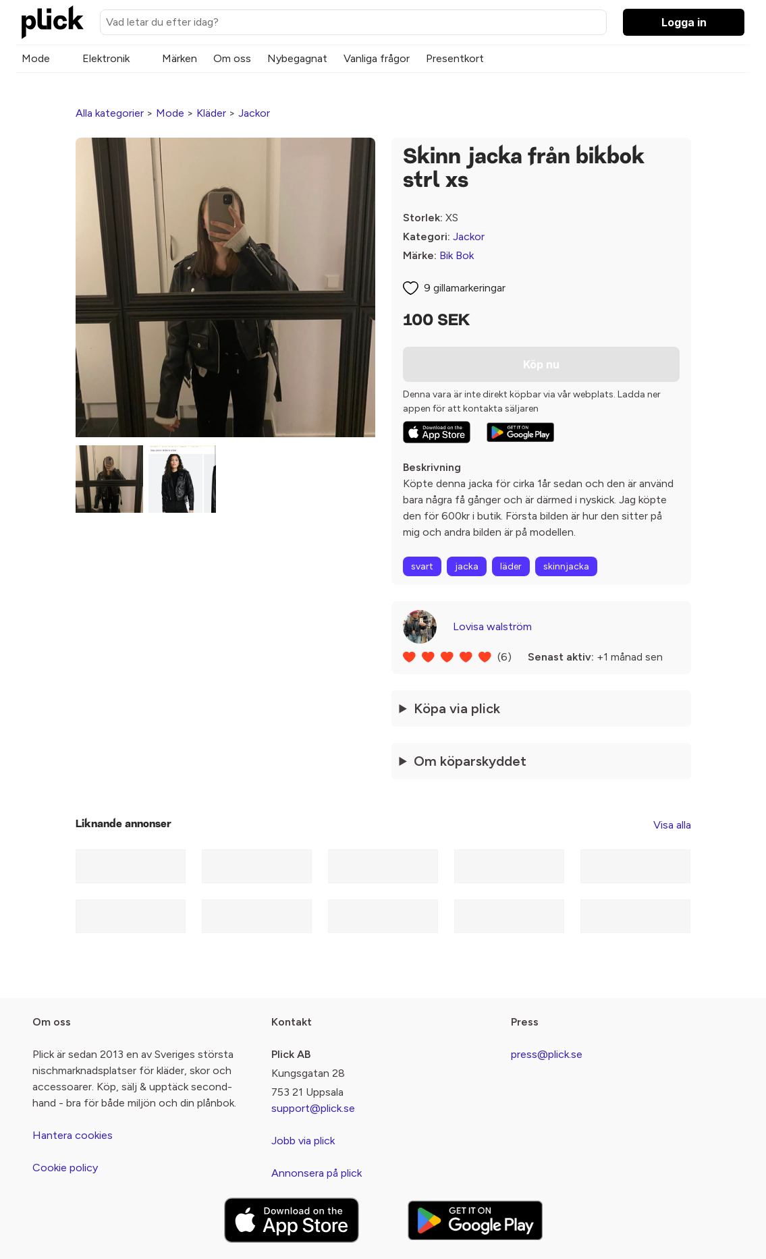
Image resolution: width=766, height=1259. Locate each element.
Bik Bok (456, 255)
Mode (36, 58)
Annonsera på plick (316, 1173)
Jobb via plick (303, 1140)
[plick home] (53, 22)
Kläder (211, 113)
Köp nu (541, 364)
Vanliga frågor (377, 58)
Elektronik (106, 58)
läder (511, 566)
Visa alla (672, 824)
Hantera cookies (72, 1135)
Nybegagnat (297, 58)
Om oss (232, 58)
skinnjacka (566, 566)
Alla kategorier (110, 113)
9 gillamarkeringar (464, 287)
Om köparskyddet (470, 761)
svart (422, 566)
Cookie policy (65, 1167)
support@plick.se (313, 1108)
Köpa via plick (457, 708)
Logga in (684, 22)
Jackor (254, 113)
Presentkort (455, 58)
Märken (179, 58)
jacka (466, 566)
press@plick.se (546, 1054)
